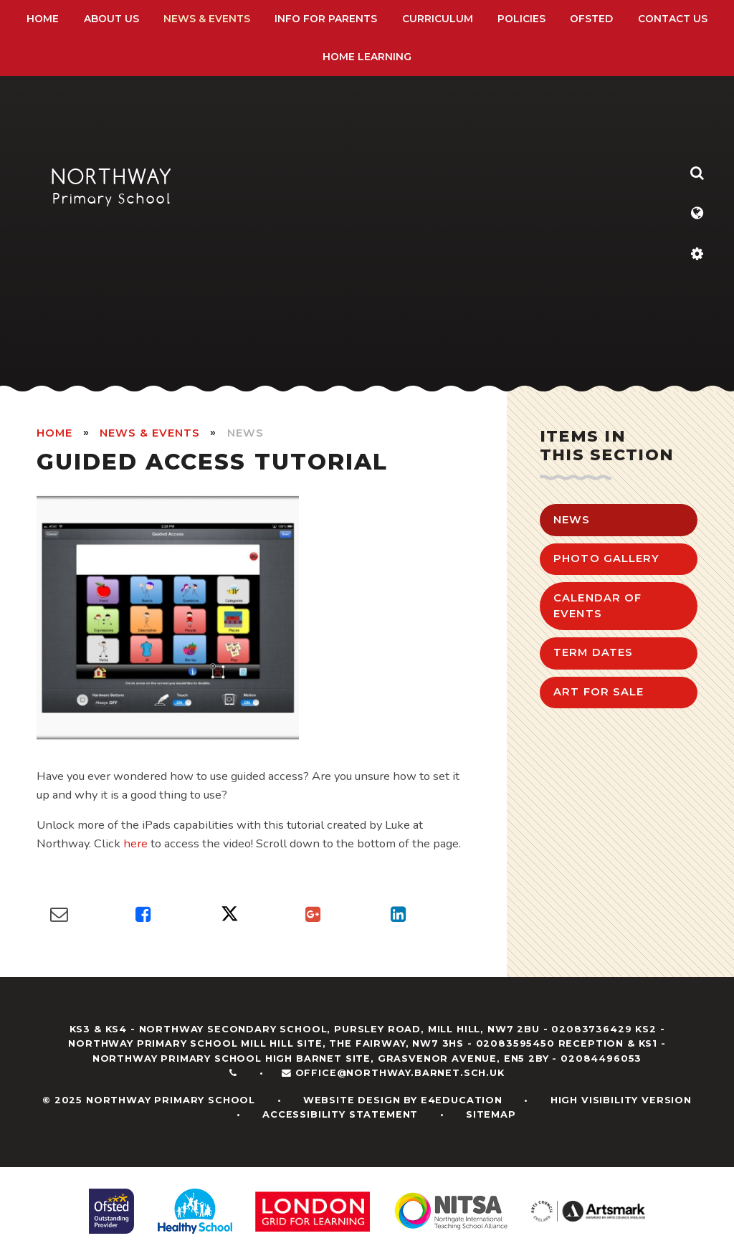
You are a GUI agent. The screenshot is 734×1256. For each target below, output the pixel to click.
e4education (461, 1100)
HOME (54, 433)
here (135, 843)
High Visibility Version (621, 1100)
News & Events (149, 433)
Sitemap (491, 1114)
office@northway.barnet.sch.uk (400, 1072)
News (245, 433)
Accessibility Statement (340, 1114)
